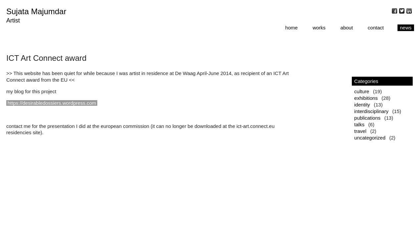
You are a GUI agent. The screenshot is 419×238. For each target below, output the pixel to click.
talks (359, 124)
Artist (13, 20)
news (405, 27)
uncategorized (369, 137)
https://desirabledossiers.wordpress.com (52, 103)
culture (361, 91)
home (291, 27)
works (318, 27)
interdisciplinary (371, 111)
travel (360, 131)
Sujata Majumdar (36, 11)
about (347, 27)
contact (376, 27)
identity (362, 104)
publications (367, 118)
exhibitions (366, 98)
